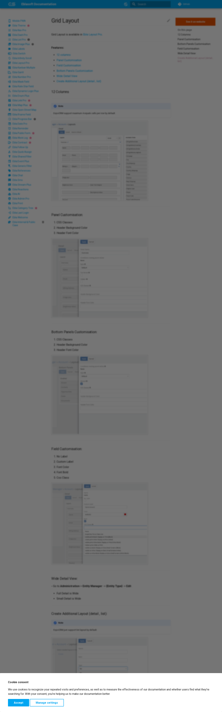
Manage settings (47, 702)
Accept (18, 702)
